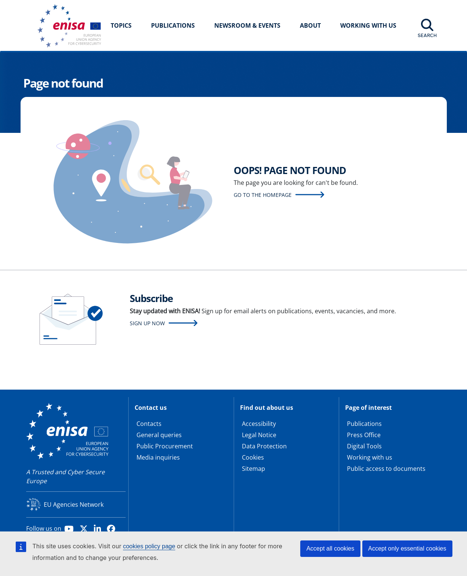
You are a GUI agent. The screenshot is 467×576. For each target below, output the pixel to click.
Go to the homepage (263, 194)
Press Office (364, 435)
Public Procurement (164, 446)
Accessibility (259, 424)
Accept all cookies (330, 548)
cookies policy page (149, 546)
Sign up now (147, 323)
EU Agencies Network (74, 504)
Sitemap (253, 468)
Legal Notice (259, 435)
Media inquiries (158, 457)
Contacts (149, 424)
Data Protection (264, 446)
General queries (159, 435)
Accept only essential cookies (407, 548)
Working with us (369, 457)
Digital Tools (364, 446)
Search (427, 35)
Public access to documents (386, 468)
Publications (173, 25)
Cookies (253, 457)
